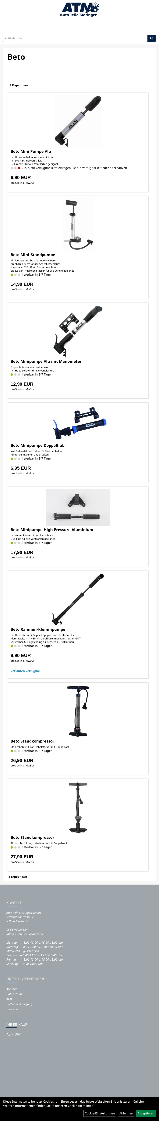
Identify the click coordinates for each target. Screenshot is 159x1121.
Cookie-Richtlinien (80, 1106)
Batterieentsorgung (19, 1004)
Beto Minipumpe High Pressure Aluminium (52, 529)
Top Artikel (13, 1034)
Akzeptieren (146, 1113)
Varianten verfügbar (25, 671)
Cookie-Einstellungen (100, 1113)
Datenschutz (14, 994)
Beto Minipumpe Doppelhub (37, 445)
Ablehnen (126, 1113)
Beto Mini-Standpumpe (33, 254)
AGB (9, 999)
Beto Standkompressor (32, 741)
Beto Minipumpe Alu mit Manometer (46, 361)
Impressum (13, 1009)
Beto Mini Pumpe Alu (31, 151)
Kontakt (11, 989)
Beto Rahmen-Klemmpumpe (38, 629)
